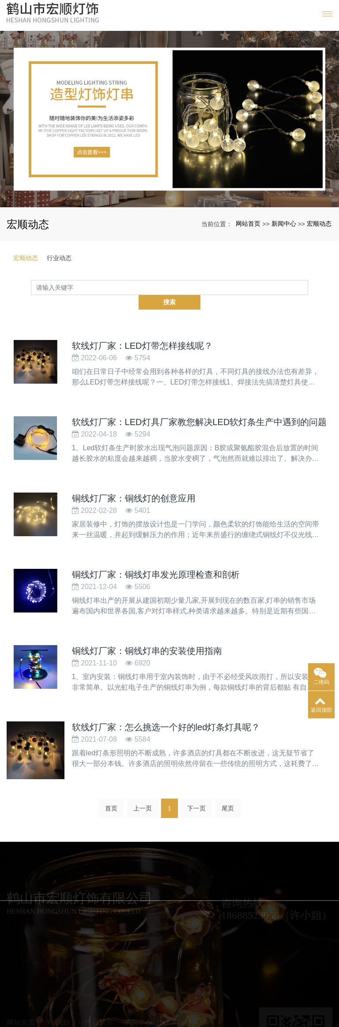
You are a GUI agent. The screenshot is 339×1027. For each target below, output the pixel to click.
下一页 (196, 798)
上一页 (142, 798)
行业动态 (59, 257)
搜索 (308, 287)
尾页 (228, 798)
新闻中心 (283, 223)
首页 (111, 798)
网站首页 (248, 223)
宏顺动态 (319, 223)
